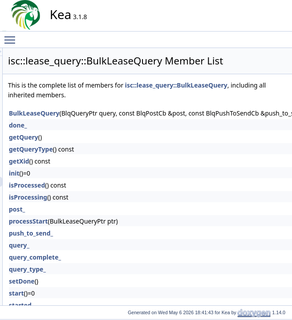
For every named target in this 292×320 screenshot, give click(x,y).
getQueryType (111, 171)
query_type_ (107, 291)
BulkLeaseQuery (114, 135)
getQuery (103, 159)
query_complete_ (115, 279)
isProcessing (108, 219)
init (94, 195)
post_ (97, 231)
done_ (98, 147)
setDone (101, 303)
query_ (99, 267)
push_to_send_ (111, 255)
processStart (108, 243)
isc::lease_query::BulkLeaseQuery (139, 107)
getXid (99, 183)
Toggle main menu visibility (12, 36)
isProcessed (107, 207)
